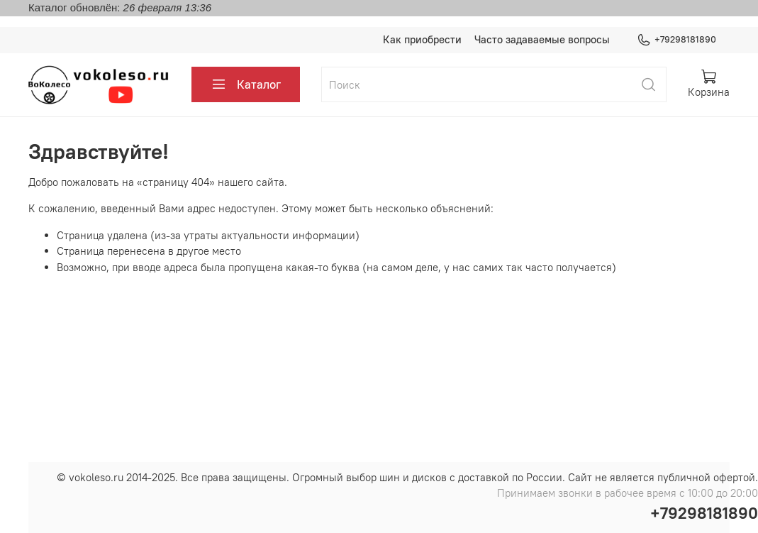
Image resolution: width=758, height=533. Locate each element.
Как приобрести (422, 39)
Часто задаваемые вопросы (542, 39)
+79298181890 (677, 40)
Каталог (246, 85)
